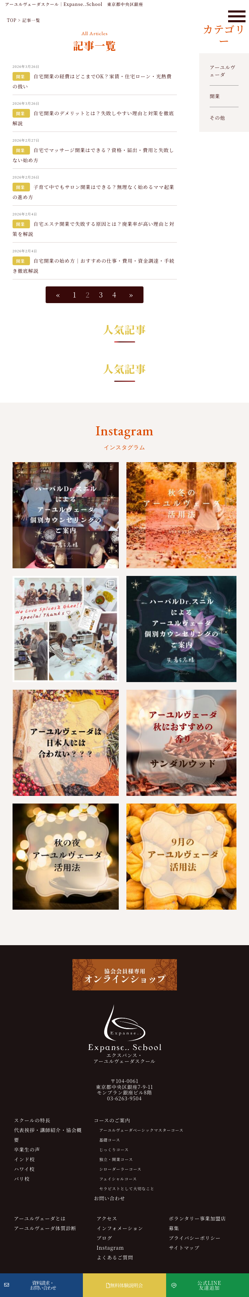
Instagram (110, 1247)
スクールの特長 (32, 1120)
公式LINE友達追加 (209, 1285)
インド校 (24, 1159)
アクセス (106, 1218)
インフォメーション (119, 1228)
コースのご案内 (112, 1120)
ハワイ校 (24, 1168)
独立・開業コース (116, 1159)
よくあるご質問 (114, 1257)
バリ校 (22, 1178)
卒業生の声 (27, 1149)
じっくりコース (114, 1149)
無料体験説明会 (124, 1285)
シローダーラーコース (120, 1169)
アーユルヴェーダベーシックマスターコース (141, 1130)
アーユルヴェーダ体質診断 (45, 1228)
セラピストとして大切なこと (126, 1188)
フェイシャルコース (118, 1178)
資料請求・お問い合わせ (43, 1285)
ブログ (104, 1237)
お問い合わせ (109, 1198)
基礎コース (109, 1139)
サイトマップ (184, 1247)
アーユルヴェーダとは (40, 1218)
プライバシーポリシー (194, 1237)
